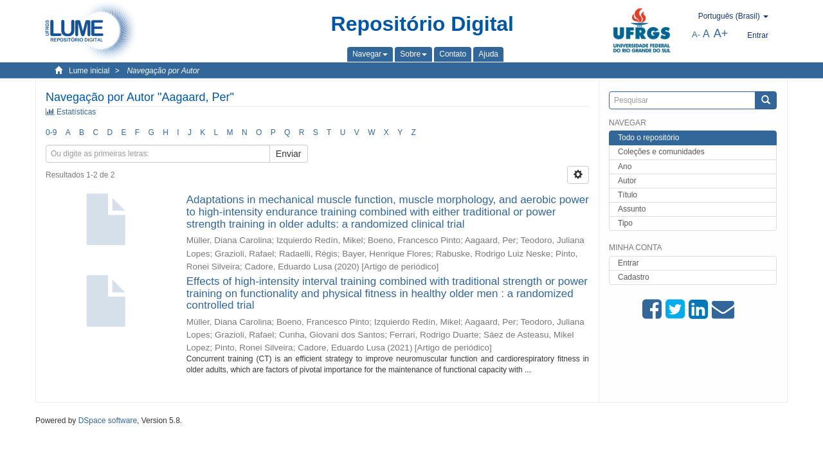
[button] (370, 54)
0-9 (51, 132)
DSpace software (107, 420)
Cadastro (633, 277)
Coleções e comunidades (661, 151)
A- (696, 34)
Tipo (625, 223)
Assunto (632, 208)
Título (627, 194)
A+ (721, 33)
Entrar (628, 263)
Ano (624, 166)
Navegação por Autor (163, 70)
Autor (627, 180)
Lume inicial (89, 70)
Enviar (289, 154)
